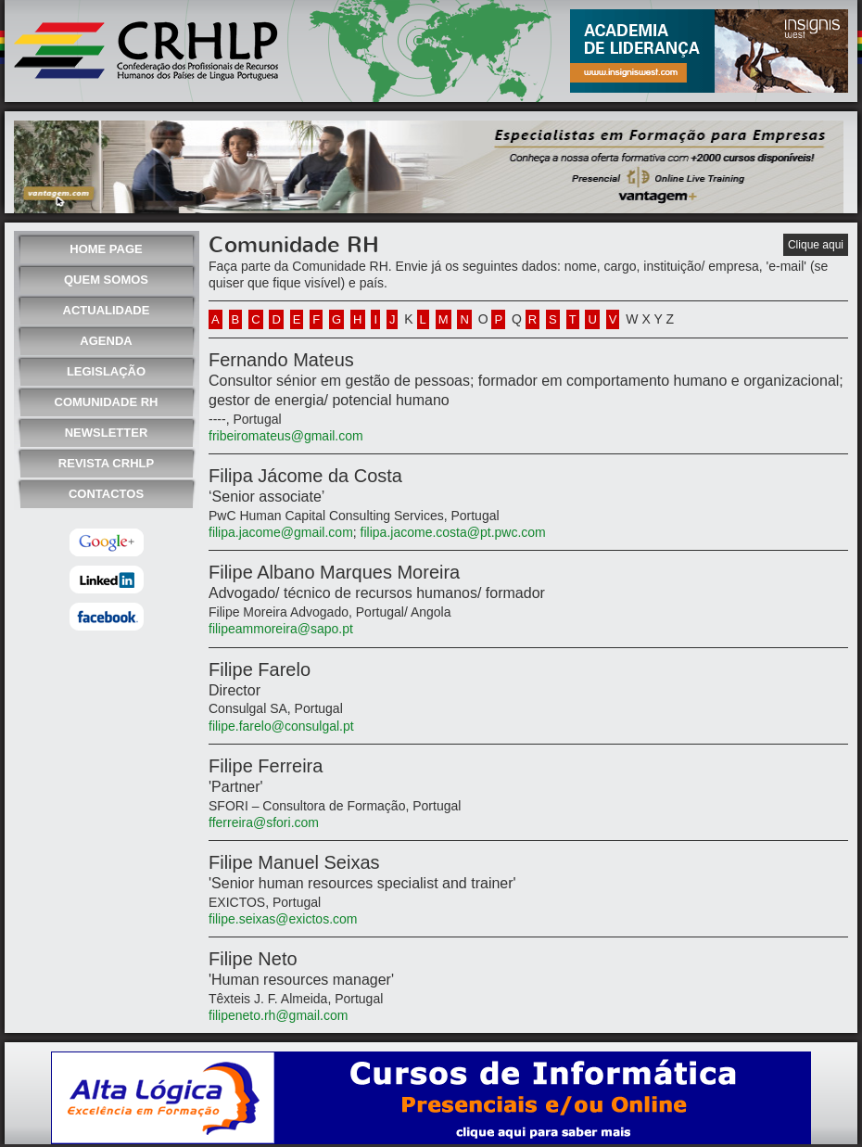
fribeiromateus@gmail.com (286, 435)
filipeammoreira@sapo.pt (281, 628)
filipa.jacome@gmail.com (281, 532)
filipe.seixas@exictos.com (283, 918)
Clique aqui (815, 244)
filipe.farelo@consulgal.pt (281, 726)
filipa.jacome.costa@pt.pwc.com (451, 532)
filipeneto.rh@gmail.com (278, 1015)
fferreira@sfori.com (264, 822)
